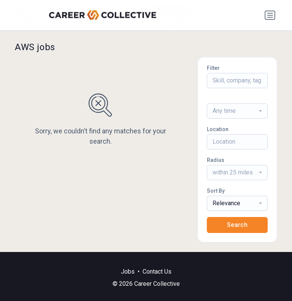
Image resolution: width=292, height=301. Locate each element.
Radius (215, 160)
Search (237, 224)
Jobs (128, 271)
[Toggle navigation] (270, 15)
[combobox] (237, 111)
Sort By (216, 191)
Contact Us (157, 271)
